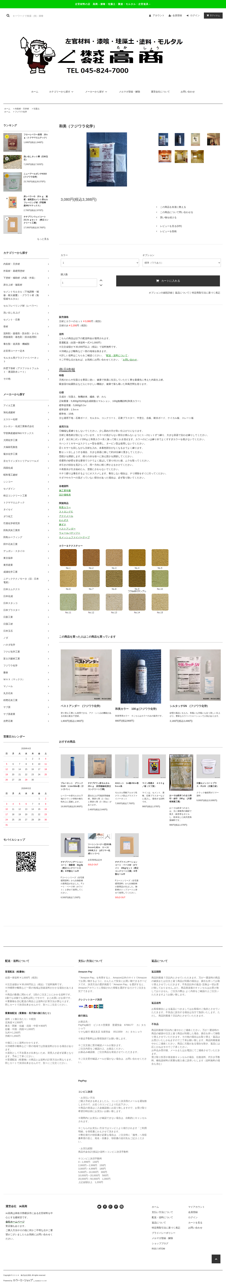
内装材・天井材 (22, 109)
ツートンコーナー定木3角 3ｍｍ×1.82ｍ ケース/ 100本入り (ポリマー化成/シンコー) (100, 849)
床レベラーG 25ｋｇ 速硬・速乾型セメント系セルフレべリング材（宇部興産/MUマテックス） (36, 201)
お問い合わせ (188, 91)
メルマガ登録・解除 (129, 91)
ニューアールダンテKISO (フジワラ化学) (36, 175)
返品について (182, 292)
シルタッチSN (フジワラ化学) (189, 706)
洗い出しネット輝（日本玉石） (36, 158)
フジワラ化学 (21, 112)
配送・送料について (162, 1217)
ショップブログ (160, 1243)
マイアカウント (196, 1207)
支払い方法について (162, 1212)
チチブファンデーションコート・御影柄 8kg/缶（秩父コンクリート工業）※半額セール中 (72, 866)
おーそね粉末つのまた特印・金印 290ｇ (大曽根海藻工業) (180, 798)
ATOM (161, 1248)
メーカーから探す (96, 91)
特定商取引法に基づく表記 (206, 292)
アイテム (212, 15)
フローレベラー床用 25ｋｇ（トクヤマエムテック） (36, 136)
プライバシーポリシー (163, 1233)
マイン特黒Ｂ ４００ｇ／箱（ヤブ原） (153, 784)
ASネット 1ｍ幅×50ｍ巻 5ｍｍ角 (127, 784)
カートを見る (195, 1222)
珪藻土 (37, 109)
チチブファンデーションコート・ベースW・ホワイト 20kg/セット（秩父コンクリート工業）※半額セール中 (126, 868)
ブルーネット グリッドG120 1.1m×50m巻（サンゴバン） (72, 786)
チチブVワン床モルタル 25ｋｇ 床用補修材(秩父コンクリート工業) (99, 786)
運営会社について (160, 91)
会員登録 (177, 15)
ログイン (195, 15)
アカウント (158, 15)
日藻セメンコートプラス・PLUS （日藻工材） (207, 784)
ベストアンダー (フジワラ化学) (80, 706)
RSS (154, 1248)
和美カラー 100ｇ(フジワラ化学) (136, 708)
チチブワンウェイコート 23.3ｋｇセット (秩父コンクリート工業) (36, 220)
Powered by (25, 1281)
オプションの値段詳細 (160, 292)
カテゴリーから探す (61, 91)
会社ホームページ (15, 1221)
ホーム (34, 91)
